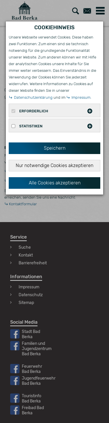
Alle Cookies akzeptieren (55, 183)
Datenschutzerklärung (33, 97)
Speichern (54, 148)
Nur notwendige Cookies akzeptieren (54, 165)
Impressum (81, 97)
